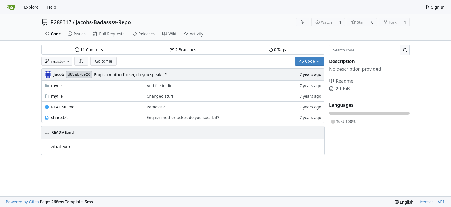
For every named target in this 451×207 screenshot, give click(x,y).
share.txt (59, 117)
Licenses (426, 201)
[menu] (404, 202)
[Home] (11, 7)
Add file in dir (159, 85)
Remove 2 (156, 107)
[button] (81, 61)
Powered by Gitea (22, 201)
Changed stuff (160, 96)
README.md (63, 107)
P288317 (61, 22)
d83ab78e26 (79, 74)
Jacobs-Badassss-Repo (103, 22)
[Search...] (405, 50)
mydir (56, 85)
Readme (341, 81)
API (440, 201)
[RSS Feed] (302, 22)
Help (51, 7)
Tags (277, 49)
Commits (89, 49)
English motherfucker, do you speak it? (130, 74)
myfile (57, 96)
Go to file (103, 61)
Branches (183, 49)
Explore (31, 7)
